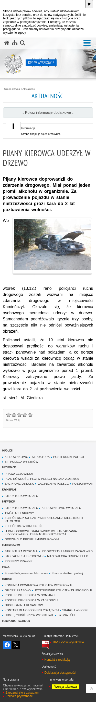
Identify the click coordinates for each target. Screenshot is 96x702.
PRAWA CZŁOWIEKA (19, 473)
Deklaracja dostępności (60, 672)
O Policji (7, 450)
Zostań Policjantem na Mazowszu (26, 573)
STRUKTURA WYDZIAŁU (21, 495)
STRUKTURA (40, 456)
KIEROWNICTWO (16, 456)
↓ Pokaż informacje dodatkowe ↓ (48, 112)
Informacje (9, 467)
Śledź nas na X (16, 645)
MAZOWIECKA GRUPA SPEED (67, 556)
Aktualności (29, 89)
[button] (87, 43)
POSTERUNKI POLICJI (68, 456)
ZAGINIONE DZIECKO (19, 483)
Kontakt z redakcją (57, 659)
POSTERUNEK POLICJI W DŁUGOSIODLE (63, 590)
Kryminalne (9, 489)
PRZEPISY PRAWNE (19, 561)
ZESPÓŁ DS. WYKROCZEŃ (23, 526)
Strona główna (12, 89)
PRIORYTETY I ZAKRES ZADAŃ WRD (67, 551)
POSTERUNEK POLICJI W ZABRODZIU (31, 600)
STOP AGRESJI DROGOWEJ (24, 556)
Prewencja (8, 501)
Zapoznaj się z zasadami (22, 692)
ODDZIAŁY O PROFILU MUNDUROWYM (32, 539)
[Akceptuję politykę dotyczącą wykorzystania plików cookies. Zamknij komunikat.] (89, 4)
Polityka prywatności (19, 696)
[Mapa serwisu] (14, 43)
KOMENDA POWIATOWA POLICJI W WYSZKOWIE (38, 585)
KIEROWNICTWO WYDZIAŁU (61, 507)
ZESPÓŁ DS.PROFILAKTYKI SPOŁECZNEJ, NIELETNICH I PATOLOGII (44, 519)
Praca (5, 567)
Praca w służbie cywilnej (67, 573)
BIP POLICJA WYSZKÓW (21, 461)
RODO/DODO (9, 621)
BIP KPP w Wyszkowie (68, 642)
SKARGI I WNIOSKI (75, 610)
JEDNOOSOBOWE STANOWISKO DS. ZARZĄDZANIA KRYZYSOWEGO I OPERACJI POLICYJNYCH (41, 533)
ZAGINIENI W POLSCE (53, 483)
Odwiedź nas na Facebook (7, 645)
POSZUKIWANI (82, 483)
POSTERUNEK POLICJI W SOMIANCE (30, 595)
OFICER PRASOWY (18, 590)
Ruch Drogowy (11, 545)
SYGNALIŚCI (66, 615)
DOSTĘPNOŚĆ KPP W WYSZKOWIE (29, 615)
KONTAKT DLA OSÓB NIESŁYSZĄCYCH (32, 610)
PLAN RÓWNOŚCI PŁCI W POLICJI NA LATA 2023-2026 (42, 478)
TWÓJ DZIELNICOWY (19, 513)
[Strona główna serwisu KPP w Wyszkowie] (6, 43)
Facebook (24, 621)
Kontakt (7, 579)
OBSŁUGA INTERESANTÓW (24, 605)
